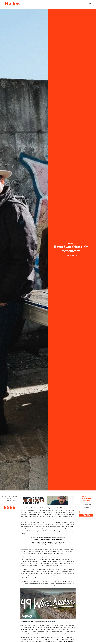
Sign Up (86, 515)
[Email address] (86, 512)
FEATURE (14, 7)
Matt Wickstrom (72, 255)
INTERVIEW (22, 7)
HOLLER (7, 7)
